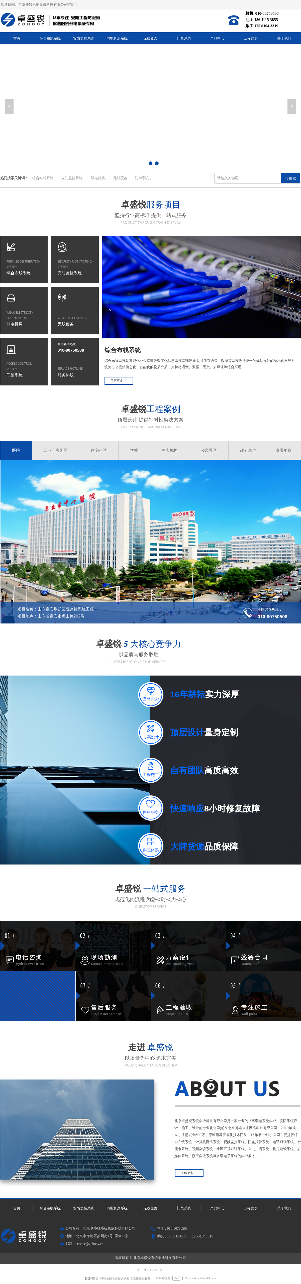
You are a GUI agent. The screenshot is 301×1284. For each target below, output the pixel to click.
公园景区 (209, 450)
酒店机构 (169, 450)
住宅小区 (99, 450)
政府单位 (248, 450)
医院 (16, 450)
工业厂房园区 (55, 450)
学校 (134, 450)
